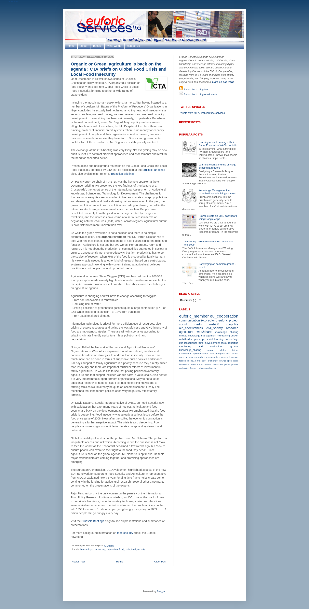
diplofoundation (200, 353)
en (99, 549)
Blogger (161, 591)
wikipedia (211, 368)
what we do (114, 45)
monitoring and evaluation (200, 346)
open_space (232, 361)
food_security (138, 549)
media (235, 353)
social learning (214, 339)
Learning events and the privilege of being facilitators (217, 166)
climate (183, 335)
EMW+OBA (185, 353)
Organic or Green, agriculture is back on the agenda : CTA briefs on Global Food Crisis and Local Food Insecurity (118, 69)
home (71, 45)
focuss (182, 360)
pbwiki (227, 364)
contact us (133, 45)
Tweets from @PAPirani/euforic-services (202, 112)
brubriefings (86, 549)
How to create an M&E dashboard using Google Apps (217, 217)
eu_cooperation (110, 549)
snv (194, 368)
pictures (234, 364)
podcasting (184, 368)
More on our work (223, 81)
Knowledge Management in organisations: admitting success (216, 192)
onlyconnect (217, 364)
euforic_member (194, 316)
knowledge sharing (226, 332)
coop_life (232, 324)
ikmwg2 (222, 361)
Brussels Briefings (153, 169)
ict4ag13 (191, 360)
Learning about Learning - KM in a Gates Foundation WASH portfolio (217, 144)
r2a (191, 368)
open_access (186, 357)
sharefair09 (184, 364)
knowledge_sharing (190, 349)
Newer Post (78, 561)
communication (189, 320)
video (193, 364)
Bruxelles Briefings (122, 173)
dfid (181, 342)
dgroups (233, 346)
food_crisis (124, 549)
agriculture (186, 331)
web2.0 (214, 324)
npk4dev (223, 350)
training (226, 335)
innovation (206, 364)
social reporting (229, 342)
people (97, 45)
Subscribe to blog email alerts (200, 94)
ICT (198, 364)
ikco (204, 320)
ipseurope (199, 339)
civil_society (214, 328)
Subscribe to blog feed (196, 89)
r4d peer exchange (207, 360)
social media (190, 324)
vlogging (203, 368)
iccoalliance (190, 342)
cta (95, 549)
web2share (203, 331)
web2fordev (185, 339)
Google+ (13, 1)
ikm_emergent (217, 353)
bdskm (234, 335)
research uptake (229, 357)
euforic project (228, 320)
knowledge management (202, 335)
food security (125, 532)
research (232, 328)
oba (228, 353)
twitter (235, 350)
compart (210, 350)
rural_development (209, 342)
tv (197, 368)
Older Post (160, 561)
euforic (212, 320)
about (83, 45)
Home (119, 561)
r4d (219, 335)
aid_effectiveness (191, 328)
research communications (207, 357)
